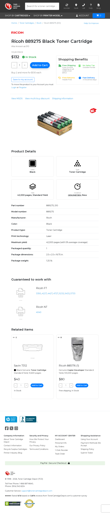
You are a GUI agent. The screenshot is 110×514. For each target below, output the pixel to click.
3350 (38, 293)
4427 (50, 293)
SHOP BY (17, 15)
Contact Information (13, 445)
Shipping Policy (87, 449)
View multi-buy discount (37, 98)
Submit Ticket (87, 453)
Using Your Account (89, 439)
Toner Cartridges (27, 23)
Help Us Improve (91, 23)
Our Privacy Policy (37, 445)
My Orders (59, 446)
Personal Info (61, 443)
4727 (55, 293)
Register (23, 87)
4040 (38, 312)
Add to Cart (40, 65)
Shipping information (62, 98)
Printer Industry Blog (13, 453)
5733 (72, 293)
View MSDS (17, 98)
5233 (61, 293)
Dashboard (59, 439)
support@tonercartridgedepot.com (36, 491)
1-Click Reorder (61, 450)
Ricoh (39, 23)
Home (14, 23)
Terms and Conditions (38, 449)
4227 (44, 293)
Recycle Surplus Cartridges (15, 449)
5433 (67, 293)
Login (13, 87)
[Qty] (19, 65)
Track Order (60, 454)
